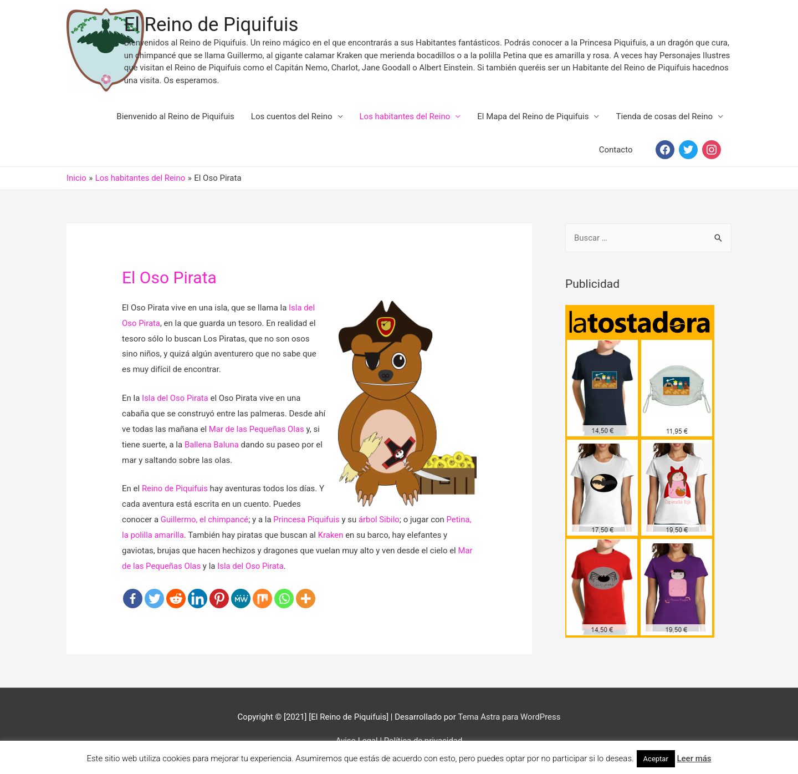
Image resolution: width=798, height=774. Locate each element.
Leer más (694, 758)
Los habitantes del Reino (405, 119)
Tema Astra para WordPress (509, 720)
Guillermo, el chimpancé (205, 522)
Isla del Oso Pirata (175, 401)
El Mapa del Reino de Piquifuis (533, 119)
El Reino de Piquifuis (243, 26)
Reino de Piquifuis (175, 491)
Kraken (331, 538)
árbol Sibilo (380, 522)
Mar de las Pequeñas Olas (257, 432)
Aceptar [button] (655, 759)
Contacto (616, 152)
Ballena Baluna (212, 447)
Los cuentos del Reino (291, 119)
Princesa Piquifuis (307, 522)
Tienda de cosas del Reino (664, 119)
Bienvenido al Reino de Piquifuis (175, 119)
